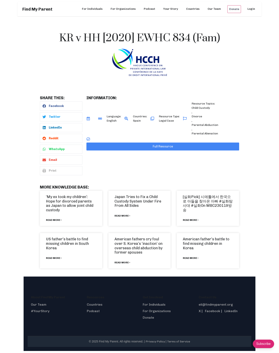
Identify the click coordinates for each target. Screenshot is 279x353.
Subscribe (263, 343)
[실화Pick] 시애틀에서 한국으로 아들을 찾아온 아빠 (207, 199)
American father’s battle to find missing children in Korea (206, 243)
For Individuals (92, 9)
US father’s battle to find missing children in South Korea (67, 243)
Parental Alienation (205, 133)
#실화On (198, 205)
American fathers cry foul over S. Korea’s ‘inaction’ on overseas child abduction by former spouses (138, 246)
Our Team (214, 9)
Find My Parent (37, 9)
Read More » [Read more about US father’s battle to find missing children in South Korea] (54, 258)
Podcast (149, 9)
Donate (234, 9)
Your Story (170, 9)
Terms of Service (178, 341)
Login (251, 9)
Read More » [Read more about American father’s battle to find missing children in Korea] (190, 258)
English (112, 120)
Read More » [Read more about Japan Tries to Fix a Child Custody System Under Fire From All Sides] (122, 215)
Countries (192, 9)
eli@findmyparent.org (216, 304)
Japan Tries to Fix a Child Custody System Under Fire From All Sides (137, 201)
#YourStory (40, 311)
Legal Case (166, 120)
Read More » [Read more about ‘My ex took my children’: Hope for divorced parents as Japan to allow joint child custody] (54, 220)
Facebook (212, 311)
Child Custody (201, 108)
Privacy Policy (155, 341)
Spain (137, 120)
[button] (61, 106)
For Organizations (123, 9)
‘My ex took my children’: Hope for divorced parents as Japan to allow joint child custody (69, 203)
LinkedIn (231, 311)
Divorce (197, 116)
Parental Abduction (205, 125)
